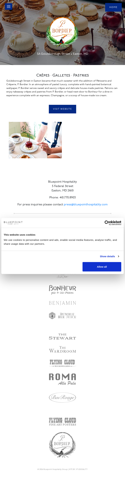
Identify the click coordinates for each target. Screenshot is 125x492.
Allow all (102, 266)
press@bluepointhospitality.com (86, 204)
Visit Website (62, 109)
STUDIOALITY (82, 469)
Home (113, 7)
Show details (107, 256)
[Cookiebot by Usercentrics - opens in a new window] (107, 222)
